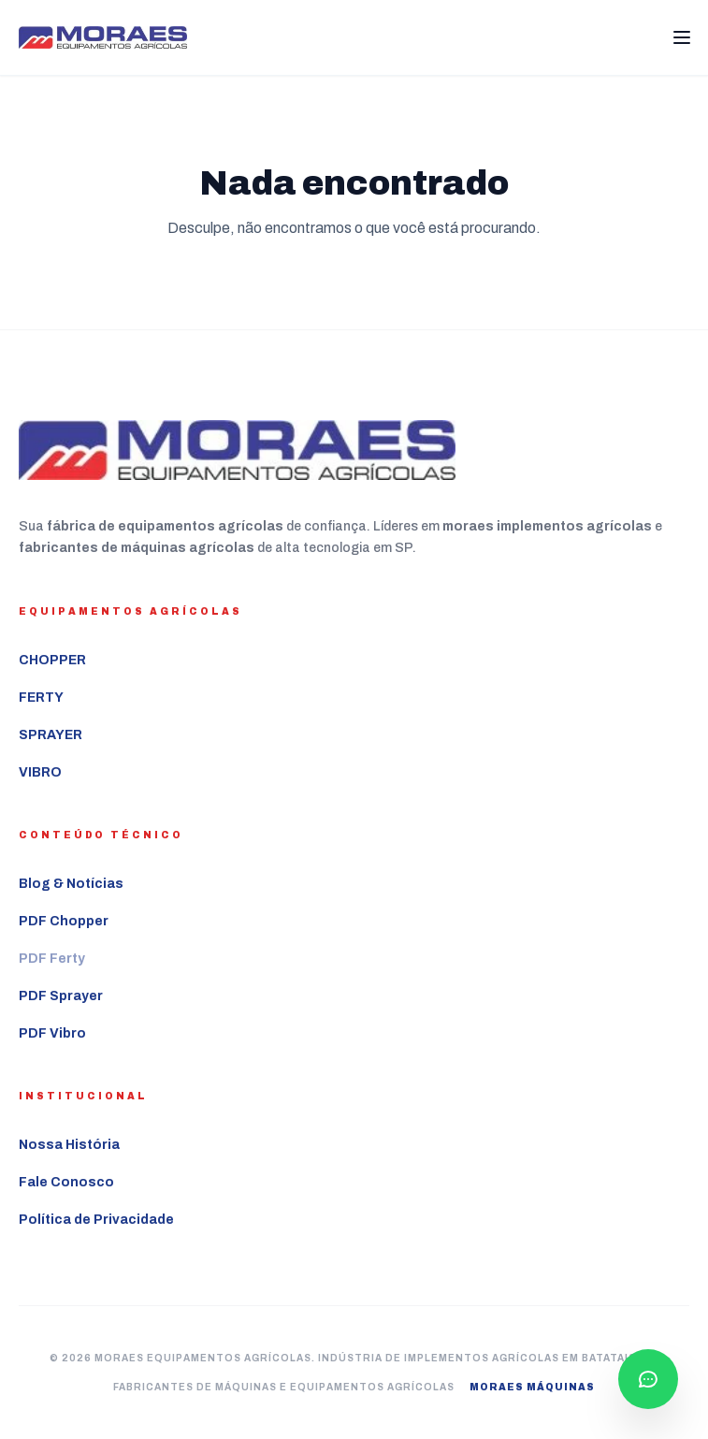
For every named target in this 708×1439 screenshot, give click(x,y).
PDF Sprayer (61, 996)
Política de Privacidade (96, 1220)
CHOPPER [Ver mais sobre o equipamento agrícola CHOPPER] (52, 660)
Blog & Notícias (71, 884)
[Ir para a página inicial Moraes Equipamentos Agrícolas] (103, 38)
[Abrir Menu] (681, 37)
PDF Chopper (63, 921)
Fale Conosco (66, 1182)
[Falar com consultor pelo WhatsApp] (648, 1379)
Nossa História (69, 1145)
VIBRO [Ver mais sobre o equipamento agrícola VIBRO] (40, 772)
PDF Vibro (52, 1033)
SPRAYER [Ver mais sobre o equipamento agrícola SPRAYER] (50, 735)
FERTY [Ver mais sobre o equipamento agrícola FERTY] (41, 697)
